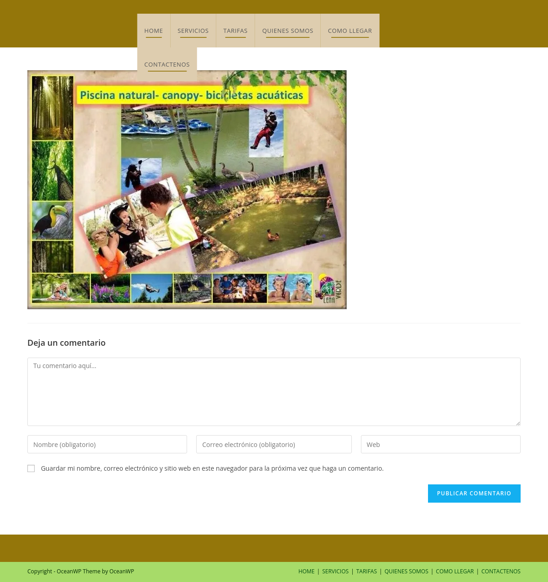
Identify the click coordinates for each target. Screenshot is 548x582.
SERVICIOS (335, 571)
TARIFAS (366, 571)
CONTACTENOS (501, 571)
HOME (306, 571)
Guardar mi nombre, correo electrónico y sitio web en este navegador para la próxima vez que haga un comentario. (212, 468)
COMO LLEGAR (455, 571)
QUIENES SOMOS (406, 571)
